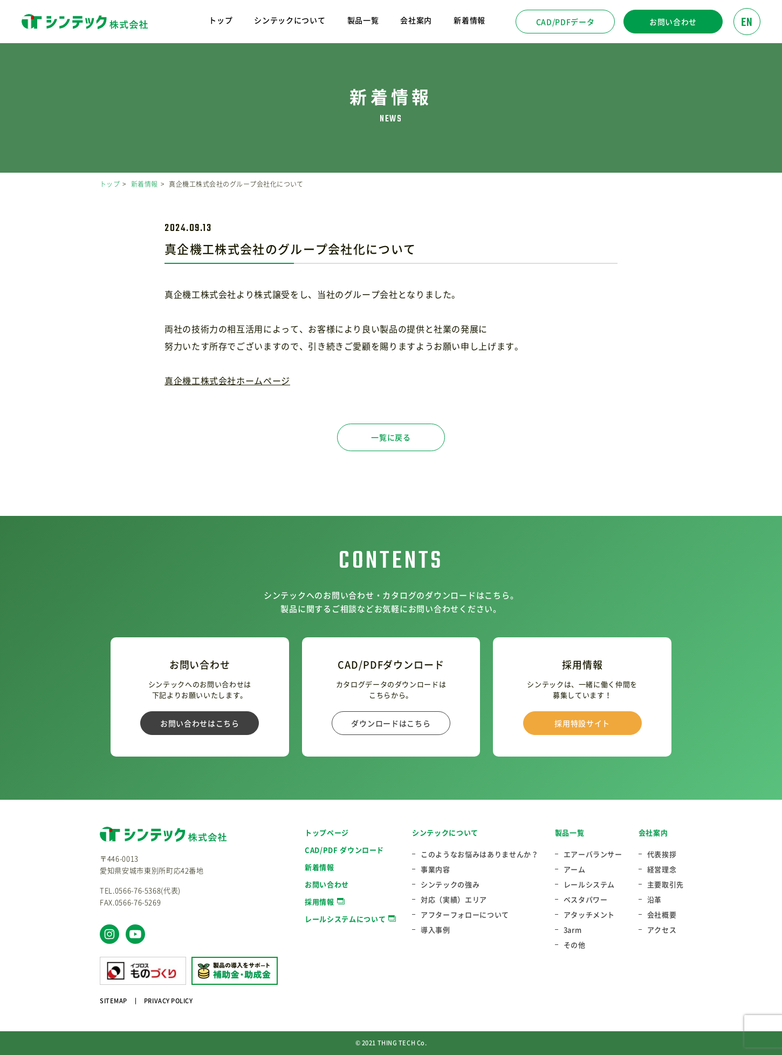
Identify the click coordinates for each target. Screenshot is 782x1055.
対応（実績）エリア (454, 899)
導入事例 (435, 930)
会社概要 (662, 915)
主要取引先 (665, 884)
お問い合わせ (673, 21)
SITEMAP (113, 1000)
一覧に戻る (391, 437)
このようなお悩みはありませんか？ (479, 854)
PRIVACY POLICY (168, 1000)
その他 (575, 945)
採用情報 (319, 901)
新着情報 (469, 20)
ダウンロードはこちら (390, 723)
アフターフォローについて (465, 915)
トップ (220, 20)
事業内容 (435, 869)
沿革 (654, 899)
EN (747, 22)
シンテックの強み (450, 884)
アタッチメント (589, 915)
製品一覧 (570, 832)
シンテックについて (445, 832)
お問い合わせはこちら (199, 723)
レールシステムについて (345, 919)
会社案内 (653, 832)
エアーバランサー (593, 854)
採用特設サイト (582, 723)
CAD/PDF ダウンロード (344, 850)
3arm (573, 930)
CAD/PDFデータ (565, 21)
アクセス (662, 930)
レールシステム (589, 884)
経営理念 (662, 869)
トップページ (327, 832)
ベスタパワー (586, 899)
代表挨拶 (662, 854)
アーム (575, 869)
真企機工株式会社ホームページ (227, 380)
